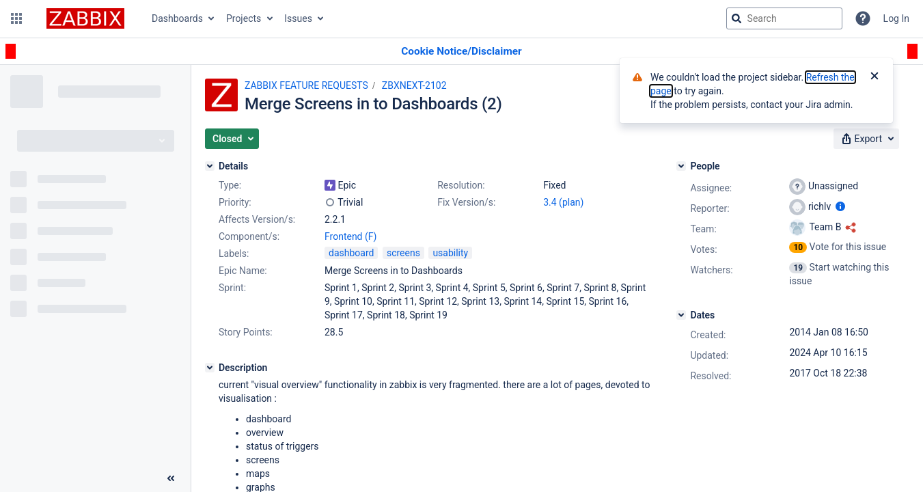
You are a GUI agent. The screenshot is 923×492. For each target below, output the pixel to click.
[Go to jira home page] (85, 18)
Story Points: (246, 332)
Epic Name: (243, 270)
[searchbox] (784, 18)
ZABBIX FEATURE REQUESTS (306, 85)
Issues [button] (298, 18)
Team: (703, 228)
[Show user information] (840, 206)
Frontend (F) (350, 236)
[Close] (874, 77)
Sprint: (232, 287)
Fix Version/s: (466, 202)
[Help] (863, 18)
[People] (681, 166)
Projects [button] (243, 18)
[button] (16, 18)
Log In (896, 18)
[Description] (210, 367)
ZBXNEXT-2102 (414, 85)
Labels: (234, 253)
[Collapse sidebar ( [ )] (171, 478)
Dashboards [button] (177, 18)
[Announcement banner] (461, 51)
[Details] (210, 166)
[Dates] (681, 315)
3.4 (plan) (563, 202)
